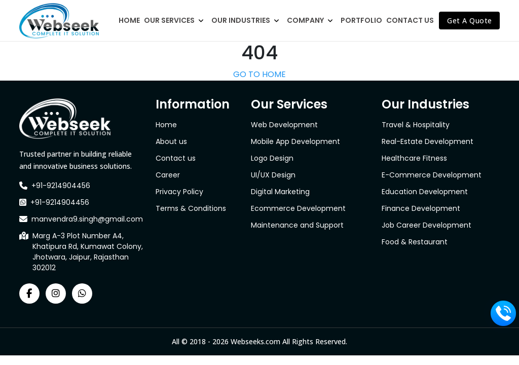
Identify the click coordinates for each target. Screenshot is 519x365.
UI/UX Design (273, 175)
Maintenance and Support (297, 225)
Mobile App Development (295, 141)
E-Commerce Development (431, 175)
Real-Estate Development (427, 141)
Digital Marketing (280, 192)
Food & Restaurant (415, 242)
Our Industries (240, 20)
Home (129, 20)
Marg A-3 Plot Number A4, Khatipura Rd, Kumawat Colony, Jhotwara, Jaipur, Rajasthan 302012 (87, 252)
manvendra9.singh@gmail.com (87, 219)
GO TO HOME (259, 74)
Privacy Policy (179, 192)
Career (168, 175)
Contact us (176, 158)
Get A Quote (469, 20)
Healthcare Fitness (414, 158)
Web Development (284, 125)
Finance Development (421, 208)
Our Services (169, 20)
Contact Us (410, 20)
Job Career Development (426, 225)
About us (171, 141)
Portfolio (361, 20)
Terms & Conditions (191, 208)
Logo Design (272, 158)
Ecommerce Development (298, 208)
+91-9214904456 (60, 185)
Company (305, 20)
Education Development (425, 192)
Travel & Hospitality (416, 125)
